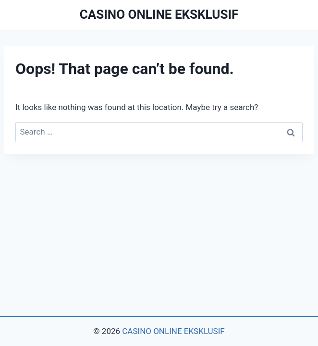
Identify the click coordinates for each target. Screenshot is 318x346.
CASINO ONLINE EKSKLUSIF (173, 331)
